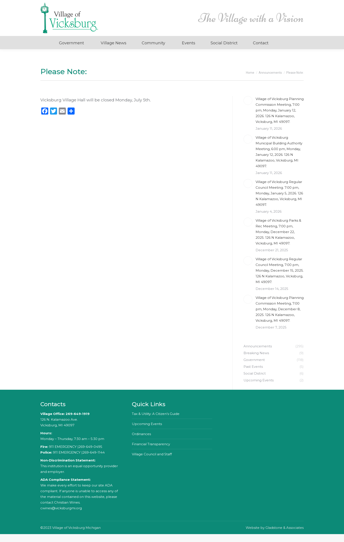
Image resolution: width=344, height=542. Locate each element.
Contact (261, 50)
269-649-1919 (78, 422)
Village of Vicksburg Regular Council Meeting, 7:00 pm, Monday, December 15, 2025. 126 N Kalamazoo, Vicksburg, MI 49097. (280, 278)
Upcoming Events (147, 432)
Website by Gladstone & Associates (275, 535)
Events (188, 50)
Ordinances (141, 442)
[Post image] (248, 108)
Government (71, 50)
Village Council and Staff (152, 462)
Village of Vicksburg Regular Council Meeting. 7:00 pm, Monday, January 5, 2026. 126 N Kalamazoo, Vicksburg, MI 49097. (279, 201)
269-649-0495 (90, 454)
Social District (224, 50)
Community (153, 50)
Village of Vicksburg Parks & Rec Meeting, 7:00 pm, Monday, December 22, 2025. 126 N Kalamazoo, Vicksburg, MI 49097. (278, 239)
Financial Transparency (151, 452)
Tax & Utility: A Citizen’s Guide (155, 422)
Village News (113, 50)
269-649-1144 (93, 460)
